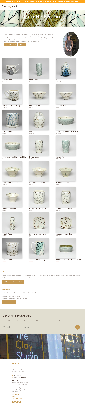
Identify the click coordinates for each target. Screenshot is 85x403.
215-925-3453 (16, 375)
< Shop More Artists (10, 44)
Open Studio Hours (17, 398)
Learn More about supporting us (13, 281)
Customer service (9, 302)
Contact (14, 396)
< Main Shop (22, 44)
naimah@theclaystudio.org (9, 298)
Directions (15, 394)
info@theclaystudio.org (19, 377)
